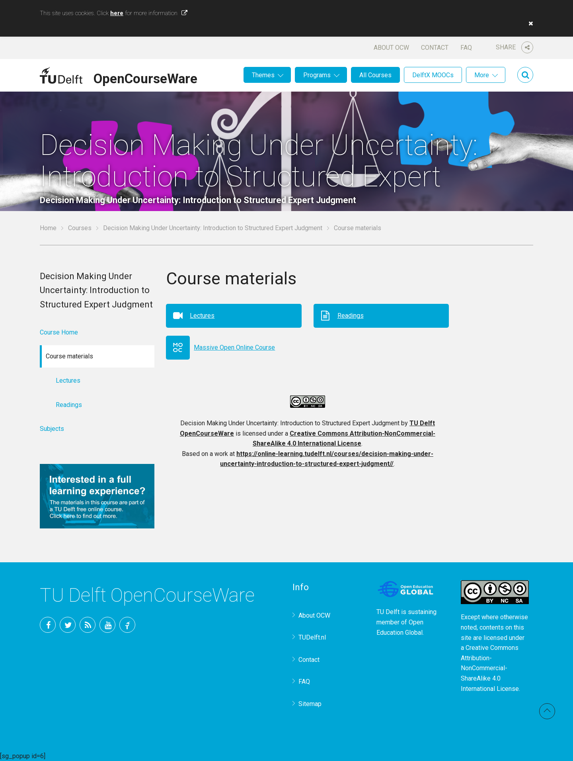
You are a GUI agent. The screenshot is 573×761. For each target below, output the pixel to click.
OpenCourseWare (145, 77)
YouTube (107, 625)
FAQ (466, 47)
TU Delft (127, 625)
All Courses (375, 75)
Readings (350, 315)
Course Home (59, 332)
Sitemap (310, 704)
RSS (88, 625)
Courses (80, 228)
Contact (434, 47)
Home (48, 228)
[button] (528, 23)
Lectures (202, 315)
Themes (263, 75)
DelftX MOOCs (433, 75)
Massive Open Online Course (234, 347)
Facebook (48, 625)
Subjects (52, 428)
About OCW (391, 47)
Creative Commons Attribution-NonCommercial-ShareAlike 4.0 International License (490, 668)
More (481, 75)
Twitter (68, 625)
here (116, 13)
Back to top (547, 711)
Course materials (357, 228)
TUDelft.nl (312, 637)
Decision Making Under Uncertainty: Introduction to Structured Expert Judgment (212, 228)
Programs (317, 75)
